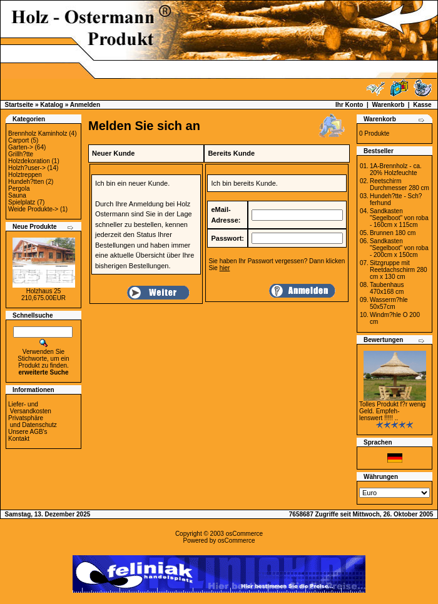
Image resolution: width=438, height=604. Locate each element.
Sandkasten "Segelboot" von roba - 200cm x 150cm (399, 248)
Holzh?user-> (27, 167)
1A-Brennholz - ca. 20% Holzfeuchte (396, 169)
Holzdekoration (29, 161)
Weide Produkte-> (33, 209)
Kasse (422, 104)
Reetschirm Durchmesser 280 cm (399, 184)
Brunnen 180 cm (392, 232)
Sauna (17, 195)
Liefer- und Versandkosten (29, 408)
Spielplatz (21, 202)
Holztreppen (25, 174)
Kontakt (18, 438)
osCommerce (244, 533)
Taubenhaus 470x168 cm (387, 288)
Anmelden (85, 104)
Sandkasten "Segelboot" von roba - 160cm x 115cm (399, 218)
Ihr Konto (349, 104)
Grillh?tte (20, 154)
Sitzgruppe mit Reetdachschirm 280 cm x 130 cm (398, 269)
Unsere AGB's (28, 431)
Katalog (51, 104)
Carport (18, 140)
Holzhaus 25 (43, 291)
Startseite (19, 104)
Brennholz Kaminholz (38, 133)
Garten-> (20, 147)
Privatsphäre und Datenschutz (32, 421)
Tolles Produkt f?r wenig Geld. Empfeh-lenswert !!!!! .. (392, 411)
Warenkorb (388, 104)
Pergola (18, 188)
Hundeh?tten (26, 181)
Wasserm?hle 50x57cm (389, 303)
